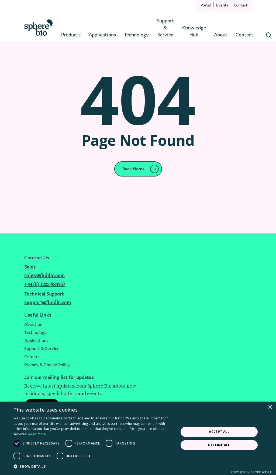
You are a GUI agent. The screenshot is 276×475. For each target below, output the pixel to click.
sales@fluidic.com (44, 276)
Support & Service (42, 348)
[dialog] (138, 438)
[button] (93, 466)
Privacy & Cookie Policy (47, 365)
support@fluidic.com (47, 303)
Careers (31, 356)
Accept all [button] (219, 431)
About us (33, 324)
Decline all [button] (219, 445)
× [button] (270, 407)
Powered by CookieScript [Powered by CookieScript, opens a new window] (251, 472)
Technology (35, 332)
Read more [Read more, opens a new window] (37, 434)
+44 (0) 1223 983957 (44, 284)
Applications (36, 340)
